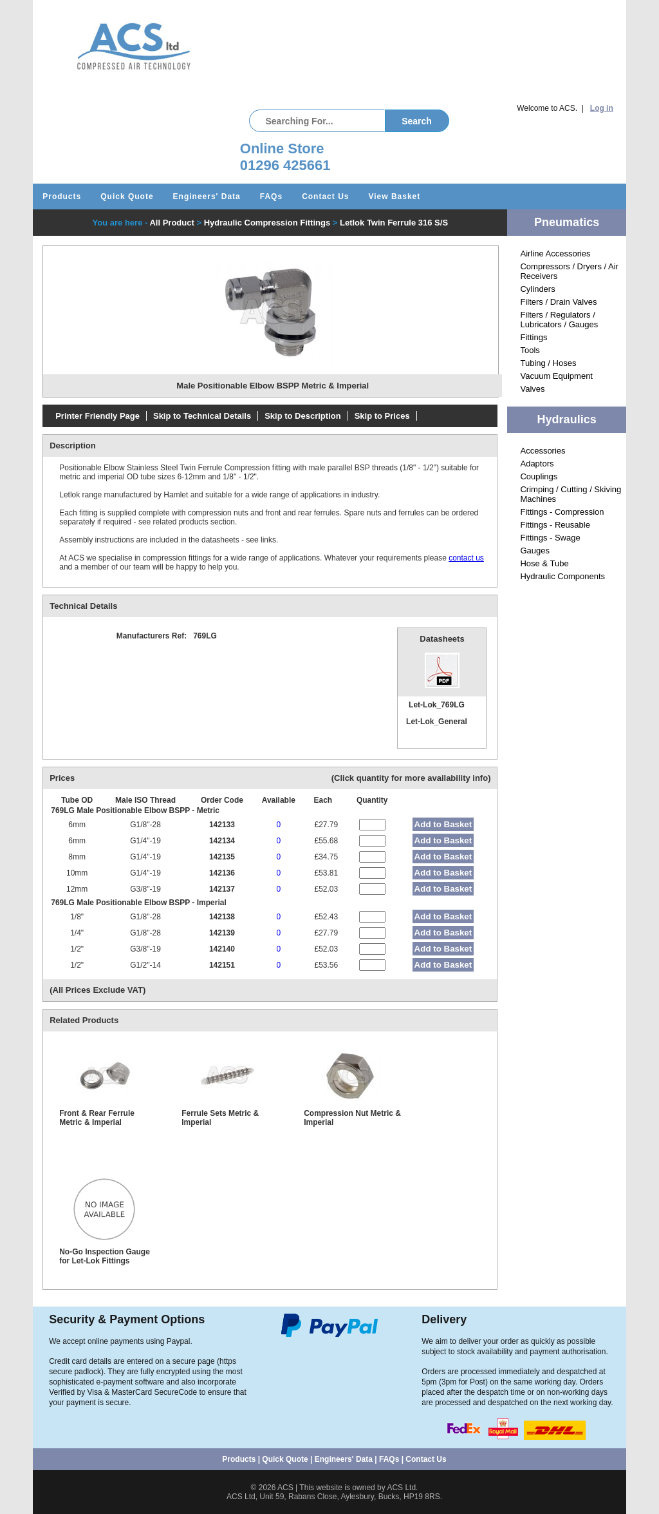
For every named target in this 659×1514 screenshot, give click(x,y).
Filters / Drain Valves (558, 302)
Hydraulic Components (562, 576)
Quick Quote (126, 196)
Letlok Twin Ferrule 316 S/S (394, 222)
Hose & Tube (544, 563)
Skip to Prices (382, 416)
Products (61, 196)
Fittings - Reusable (554, 525)
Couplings (538, 476)
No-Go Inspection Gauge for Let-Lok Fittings (104, 1256)
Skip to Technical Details (202, 416)
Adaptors (536, 463)
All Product (171, 222)
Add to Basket (443, 824)
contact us (466, 557)
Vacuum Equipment (556, 376)
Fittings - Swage (550, 537)
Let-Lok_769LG (437, 704)
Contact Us (325, 196)
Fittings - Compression (562, 512)
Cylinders (537, 289)
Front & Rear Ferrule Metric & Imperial (97, 1118)
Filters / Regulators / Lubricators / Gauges (559, 319)
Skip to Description (302, 416)
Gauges (535, 550)
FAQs (271, 196)
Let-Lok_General (436, 721)
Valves (532, 389)
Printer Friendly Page (97, 416)
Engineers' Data (207, 196)
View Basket (394, 196)
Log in (601, 108)
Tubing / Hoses (548, 363)
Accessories (542, 450)
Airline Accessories (555, 253)
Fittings (533, 337)
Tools (529, 350)
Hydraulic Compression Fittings (267, 222)
